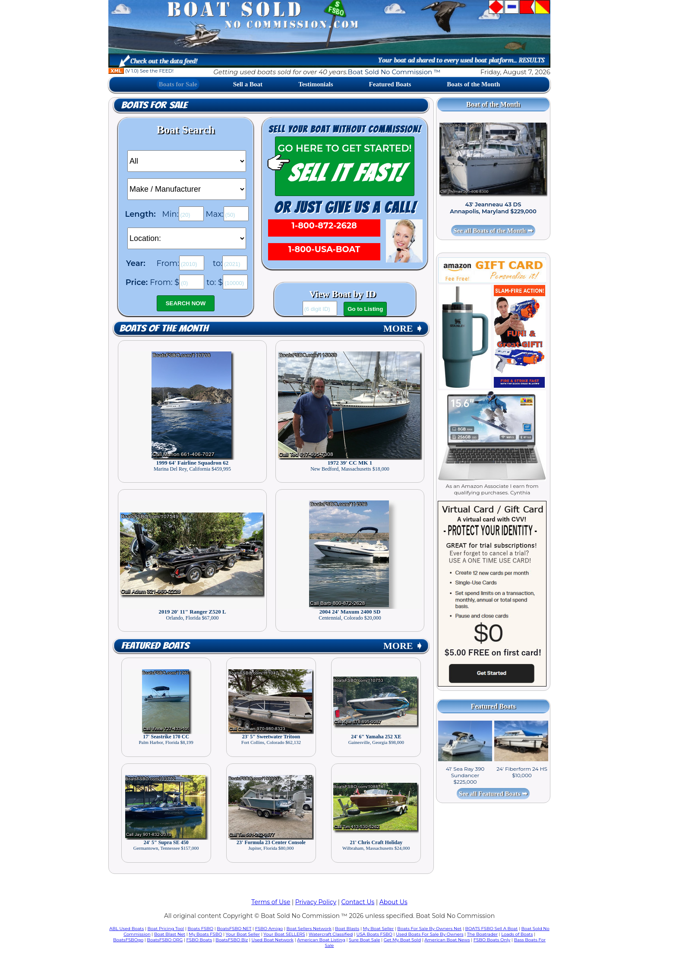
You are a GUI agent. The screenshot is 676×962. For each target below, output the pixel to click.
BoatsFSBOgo (128, 940)
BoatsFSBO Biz (231, 940)
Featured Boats (390, 84)
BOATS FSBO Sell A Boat (491, 928)
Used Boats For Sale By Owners (429, 934)
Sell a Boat (247, 84)
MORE (403, 328)
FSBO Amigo (269, 928)
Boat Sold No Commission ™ (394, 72)
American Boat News (447, 940)
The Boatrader (482, 934)
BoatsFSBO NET (234, 928)
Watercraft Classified (331, 934)
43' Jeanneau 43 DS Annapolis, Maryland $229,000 (493, 208)
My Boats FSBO (205, 934)
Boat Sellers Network (308, 928)
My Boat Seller (378, 928)
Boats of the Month (473, 84)
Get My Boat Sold (402, 940)
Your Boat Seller (243, 934)
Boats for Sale (178, 84)
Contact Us (358, 902)
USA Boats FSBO (374, 934)
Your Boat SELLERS (284, 934)
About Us (393, 902)
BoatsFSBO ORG (165, 940)
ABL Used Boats (126, 928)
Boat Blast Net (169, 934)
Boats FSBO (201, 928)
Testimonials (315, 84)
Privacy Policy (315, 902)
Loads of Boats (517, 934)
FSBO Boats (199, 940)
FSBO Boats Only (492, 940)
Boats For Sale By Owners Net (429, 928)
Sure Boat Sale (364, 940)
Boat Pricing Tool (165, 928)
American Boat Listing (321, 940)
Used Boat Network (273, 940)
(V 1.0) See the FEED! (141, 71)
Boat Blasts (347, 928)
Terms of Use (270, 902)
